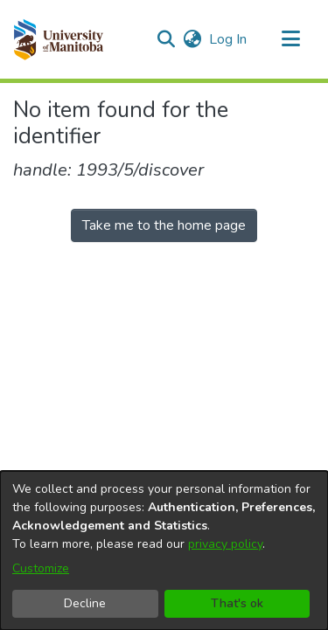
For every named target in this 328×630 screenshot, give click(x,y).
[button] (58, 39)
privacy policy (225, 544)
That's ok (237, 603)
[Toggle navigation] (290, 39)
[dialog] (164, 550)
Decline (85, 603)
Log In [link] (228, 39)
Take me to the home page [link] (164, 225)
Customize (40, 568)
